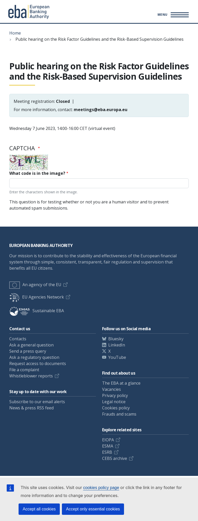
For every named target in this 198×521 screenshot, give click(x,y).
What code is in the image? (37, 173)
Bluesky (115, 339)
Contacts (17, 339)
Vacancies (111, 389)
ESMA (107, 446)
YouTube (117, 357)
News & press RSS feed (31, 408)
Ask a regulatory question (34, 357)
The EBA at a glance (121, 383)
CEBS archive (114, 458)
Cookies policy (116, 408)
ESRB (107, 452)
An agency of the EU (35, 284)
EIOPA (108, 440)
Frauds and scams (119, 414)
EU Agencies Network (36, 297)
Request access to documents (37, 363)
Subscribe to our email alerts (37, 401)
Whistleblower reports (31, 376)
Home (15, 33)
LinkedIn (116, 345)
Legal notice (114, 401)
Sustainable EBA (36, 310)
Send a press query (27, 351)
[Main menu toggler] (172, 15)
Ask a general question (31, 345)
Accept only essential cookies (93, 509)
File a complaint (24, 370)
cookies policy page (101, 487)
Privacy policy (115, 395)
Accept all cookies (39, 509)
